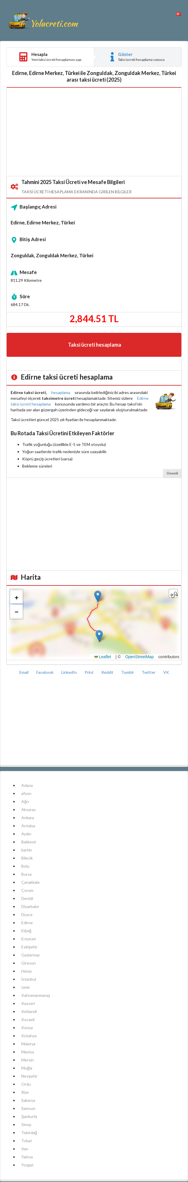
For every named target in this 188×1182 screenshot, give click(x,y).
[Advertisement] (94, 132)
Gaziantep (30, 954)
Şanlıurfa (29, 1116)
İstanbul (28, 979)
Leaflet (102, 656)
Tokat (26, 1140)
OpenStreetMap (139, 656)
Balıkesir (28, 841)
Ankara (27, 817)
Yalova (27, 1156)
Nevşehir (29, 1076)
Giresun (28, 962)
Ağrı (25, 801)
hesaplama (60, 392)
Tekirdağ (29, 1132)
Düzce (27, 914)
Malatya (28, 1043)
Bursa (26, 874)
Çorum (27, 890)
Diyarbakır (30, 906)
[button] (99, 636)
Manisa (27, 1051)
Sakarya (28, 1100)
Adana (27, 785)
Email (24, 672)
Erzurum (28, 938)
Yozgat (27, 1164)
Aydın (26, 833)
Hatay (26, 971)
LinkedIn (69, 672)
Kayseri (28, 1003)
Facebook (45, 672)
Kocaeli (28, 1019)
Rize (25, 1092)
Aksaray (28, 809)
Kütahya (29, 1035)
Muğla (26, 1067)
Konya (27, 1027)
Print (89, 672)
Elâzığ (26, 930)
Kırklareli (29, 1011)
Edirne (27, 922)
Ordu (26, 1084)
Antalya (28, 825)
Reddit (107, 672)
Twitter (149, 672)
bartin (26, 849)
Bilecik (27, 857)
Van (24, 1148)
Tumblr (128, 672)
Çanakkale (30, 882)
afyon (26, 793)
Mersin (27, 1059)
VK (166, 672)
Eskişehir (29, 946)
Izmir (25, 987)
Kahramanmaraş (35, 995)
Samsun (28, 1108)
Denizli (27, 898)
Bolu (25, 866)
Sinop (26, 1124)
